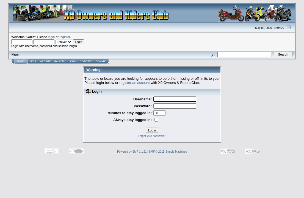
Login (72, 61)
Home (20, 61)
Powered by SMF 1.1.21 (132, 151)
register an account (134, 83)
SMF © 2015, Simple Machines (168, 151)
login (51, 36)
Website (45, 61)
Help (33, 61)
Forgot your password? (152, 136)
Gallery (59, 61)
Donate (101, 61)
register (64, 36)
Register (86, 61)
